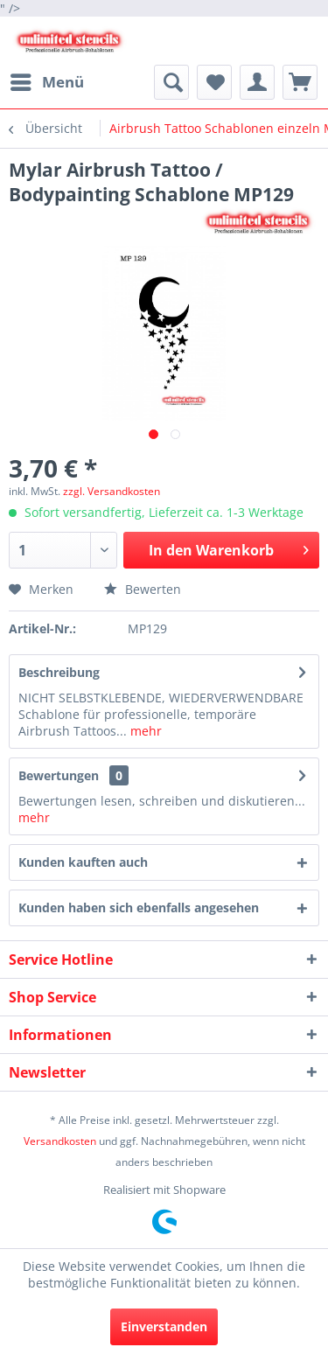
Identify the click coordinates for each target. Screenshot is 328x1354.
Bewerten (142, 589)
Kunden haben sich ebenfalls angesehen (138, 907)
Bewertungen (58, 775)
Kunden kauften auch (83, 862)
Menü (47, 80)
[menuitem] (46, 82)
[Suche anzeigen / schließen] (171, 82)
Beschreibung (59, 672)
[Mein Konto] (257, 82)
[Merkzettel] (214, 82)
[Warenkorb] (300, 82)
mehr (144, 730)
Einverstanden (164, 1326)
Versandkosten (60, 1141)
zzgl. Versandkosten (111, 491)
